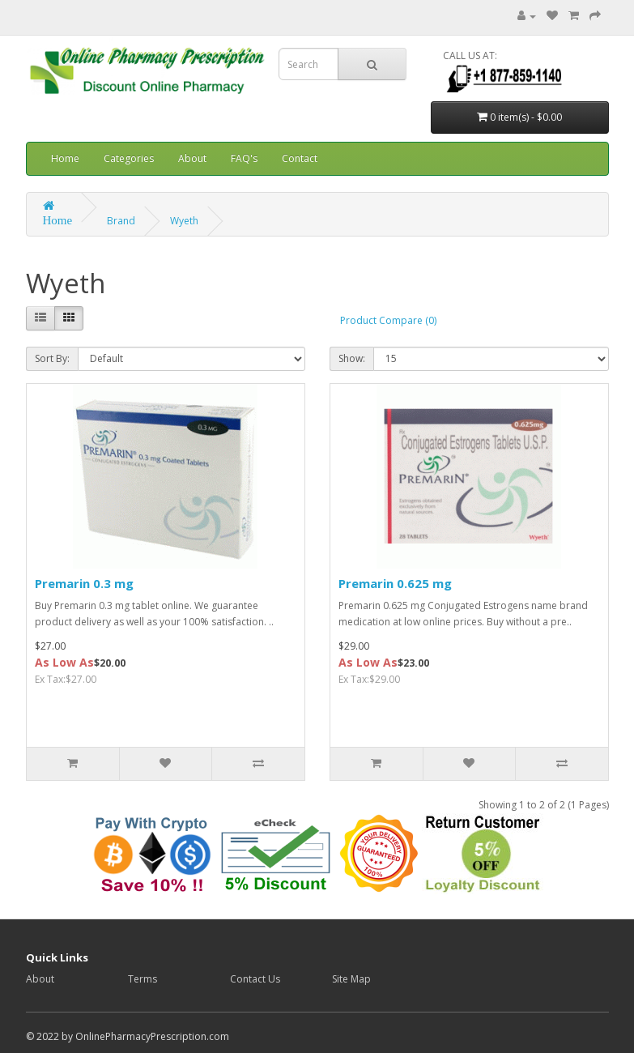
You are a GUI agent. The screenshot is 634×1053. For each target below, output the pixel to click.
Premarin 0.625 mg (395, 583)
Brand (121, 221)
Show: (351, 358)
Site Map (351, 979)
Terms (142, 979)
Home (65, 158)
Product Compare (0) (388, 320)
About (192, 158)
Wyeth (184, 221)
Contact (299, 158)
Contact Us (255, 979)
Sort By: (52, 358)
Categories (129, 158)
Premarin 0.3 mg (84, 583)
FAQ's (244, 158)
